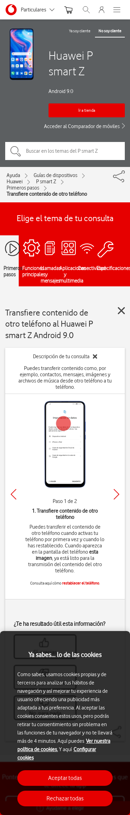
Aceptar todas (65, 777)
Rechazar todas (65, 798)
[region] (65, 723)
